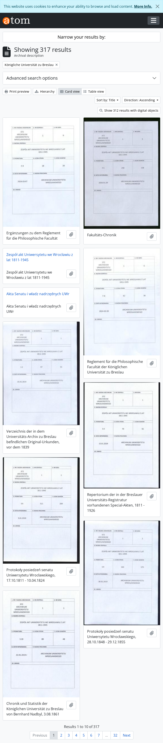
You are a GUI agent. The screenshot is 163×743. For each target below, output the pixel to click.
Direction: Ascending (140, 100)
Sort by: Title (106, 100)
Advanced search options (32, 78)
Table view (93, 91)
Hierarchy (44, 91)
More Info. (143, 6)
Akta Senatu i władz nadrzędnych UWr (37, 293)
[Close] (157, 6)
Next (127, 735)
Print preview (17, 91)
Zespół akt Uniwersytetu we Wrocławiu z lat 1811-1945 (39, 257)
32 (115, 735)
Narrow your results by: (81, 37)
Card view (70, 91)
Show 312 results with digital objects (128, 110)
